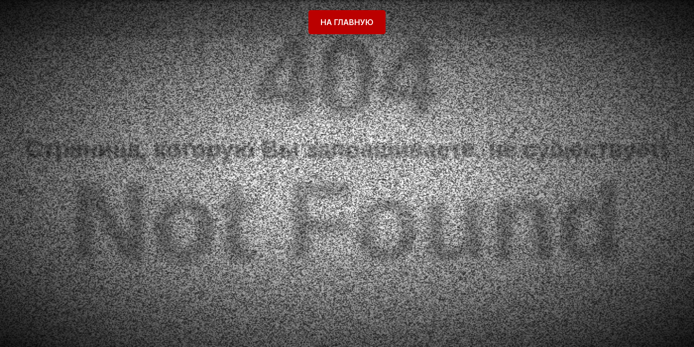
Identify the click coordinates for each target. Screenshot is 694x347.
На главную (347, 22)
